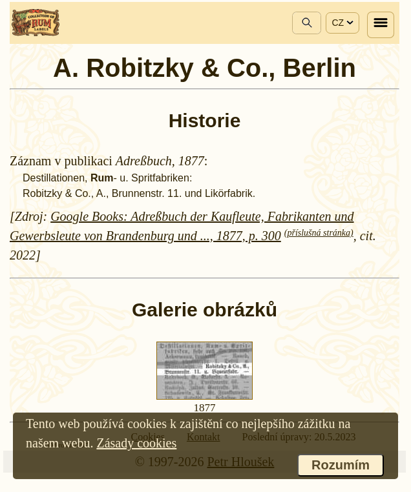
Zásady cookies (136, 443)
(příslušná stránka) (318, 233)
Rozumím (340, 465)
